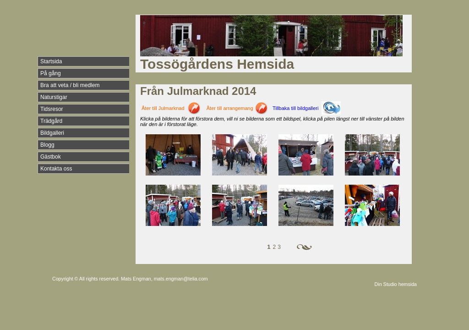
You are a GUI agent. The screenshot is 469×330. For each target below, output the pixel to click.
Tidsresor (51, 109)
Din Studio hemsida (396, 284)
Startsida (51, 61)
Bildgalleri (52, 133)
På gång (50, 73)
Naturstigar (53, 97)
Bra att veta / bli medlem (69, 85)
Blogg (47, 145)
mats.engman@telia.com (181, 278)
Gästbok (50, 157)
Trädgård (51, 121)
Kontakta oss (56, 168)
